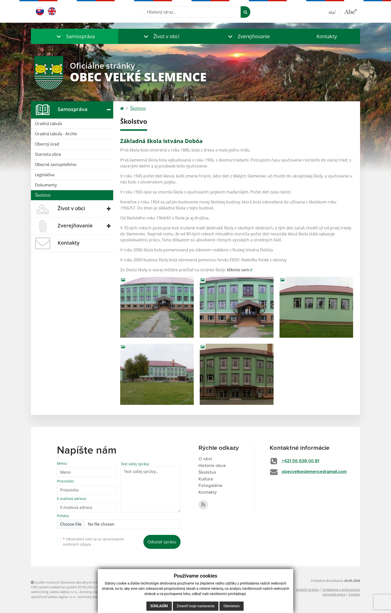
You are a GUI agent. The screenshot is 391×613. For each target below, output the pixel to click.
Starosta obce (48, 154)
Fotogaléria (210, 485)
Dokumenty (46, 185)
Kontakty (326, 36)
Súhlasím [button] (159, 606)
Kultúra (205, 479)
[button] (74, 36)
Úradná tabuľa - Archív (56, 134)
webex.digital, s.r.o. (64, 592)
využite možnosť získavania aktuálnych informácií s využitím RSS (80, 582)
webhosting (39, 592)
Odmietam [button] (231, 606)
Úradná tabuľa (48, 123)
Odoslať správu (162, 542)
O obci (205, 459)
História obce (212, 465)
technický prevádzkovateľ (96, 597)
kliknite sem (238, 270)
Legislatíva (44, 174)
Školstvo (43, 195)
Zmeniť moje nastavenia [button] (195, 606)
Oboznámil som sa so (93, 542)
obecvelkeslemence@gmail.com (314, 471)
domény (85, 592)
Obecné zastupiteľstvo (56, 164)
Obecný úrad (47, 144)
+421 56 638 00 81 (300, 461)
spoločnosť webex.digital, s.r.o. (53, 597)
